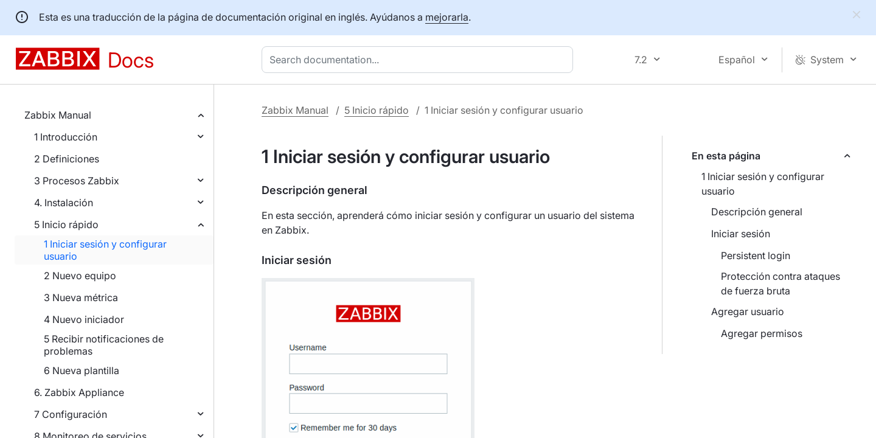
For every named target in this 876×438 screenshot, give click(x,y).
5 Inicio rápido (66, 224)
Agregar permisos (761, 333)
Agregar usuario (747, 311)
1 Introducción (65, 137)
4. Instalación (63, 202)
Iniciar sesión (740, 234)
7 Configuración (70, 414)
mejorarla (446, 17)
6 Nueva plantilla (81, 370)
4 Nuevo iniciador (84, 319)
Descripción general (756, 212)
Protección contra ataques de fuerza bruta (780, 283)
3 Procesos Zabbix (76, 181)
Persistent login (755, 255)
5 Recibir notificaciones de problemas (104, 345)
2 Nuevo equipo (80, 275)
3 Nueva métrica (81, 297)
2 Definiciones (66, 159)
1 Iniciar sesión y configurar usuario (105, 250)
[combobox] (420, 59)
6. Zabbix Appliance (79, 392)
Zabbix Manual (57, 115)
